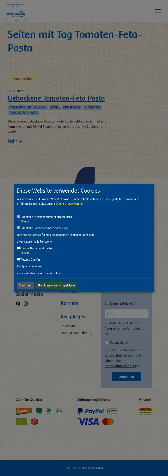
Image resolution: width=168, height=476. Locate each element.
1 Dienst (23, 221)
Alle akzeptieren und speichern (56, 285)
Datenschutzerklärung (69, 203)
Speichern (25, 285)
